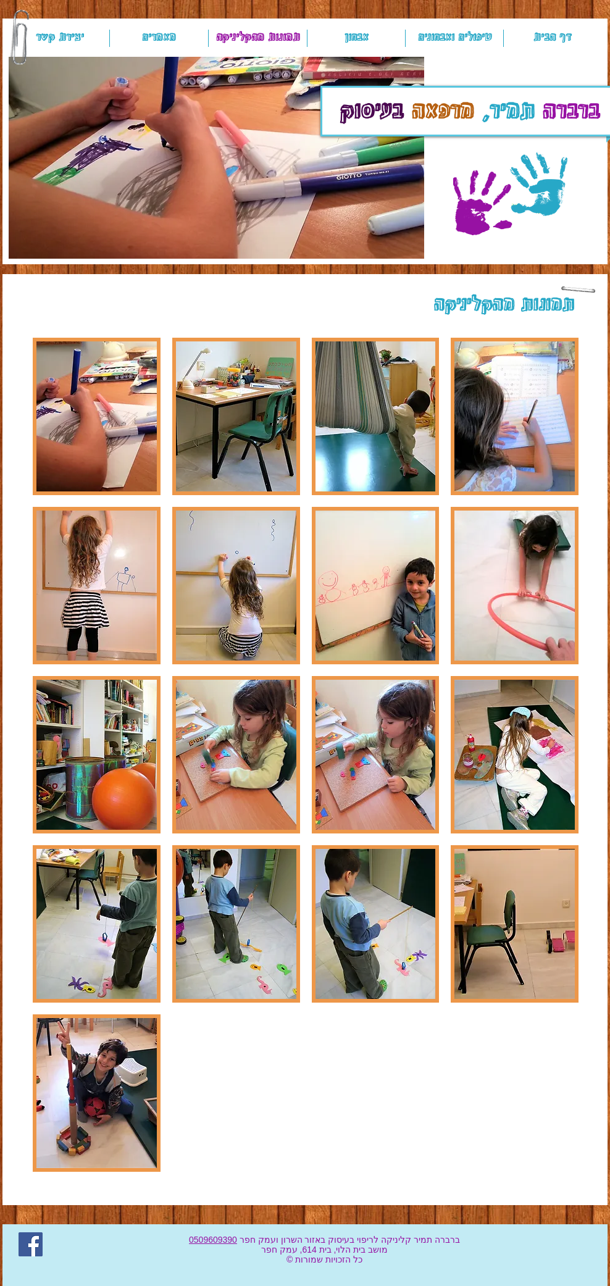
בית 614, (315, 1250)
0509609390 (213, 1240)
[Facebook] (31, 1244)
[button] (216, 158)
